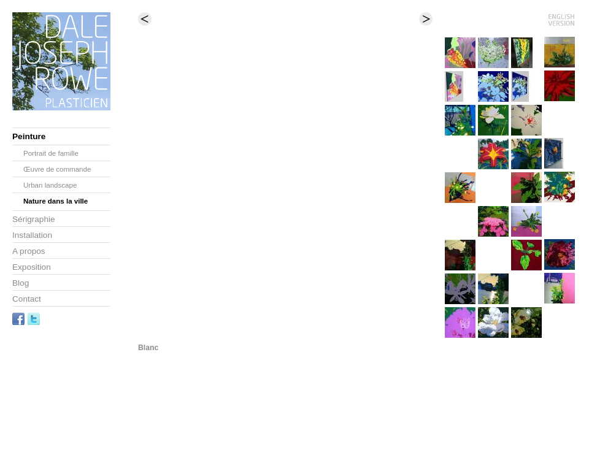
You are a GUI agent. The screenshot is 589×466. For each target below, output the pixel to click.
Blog (20, 283)
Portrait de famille (51, 153)
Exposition (31, 267)
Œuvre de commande (57, 169)
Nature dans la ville (55, 201)
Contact (26, 299)
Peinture (28, 136)
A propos (28, 251)
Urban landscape (50, 185)
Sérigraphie (33, 219)
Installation (32, 235)
